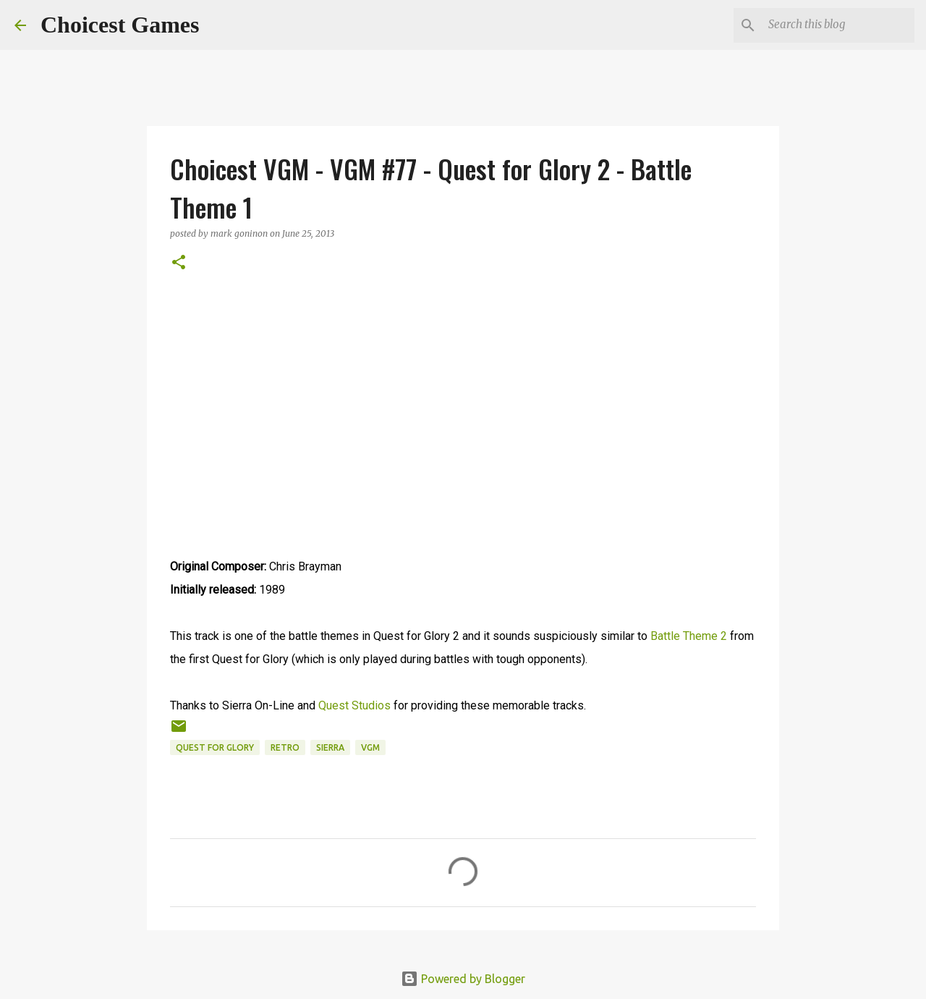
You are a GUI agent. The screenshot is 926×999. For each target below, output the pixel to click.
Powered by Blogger (463, 978)
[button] (178, 263)
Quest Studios (354, 705)
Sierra (330, 747)
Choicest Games (120, 25)
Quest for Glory (215, 747)
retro (285, 747)
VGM (370, 747)
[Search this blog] (838, 25)
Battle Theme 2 (688, 636)
